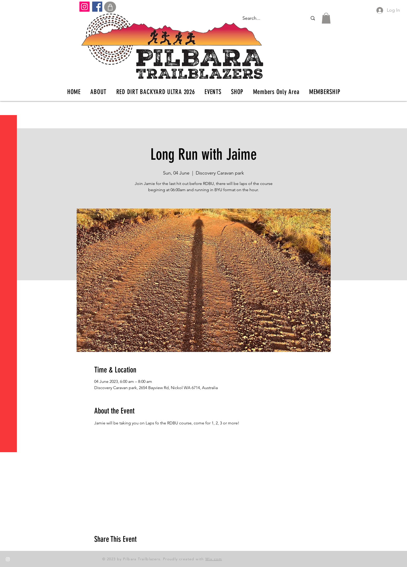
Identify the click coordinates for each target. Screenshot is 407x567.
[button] (9, 7)
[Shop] (110, 7)
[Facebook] (97, 7)
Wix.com (213, 559)
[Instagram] (84, 7)
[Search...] (312, 18)
